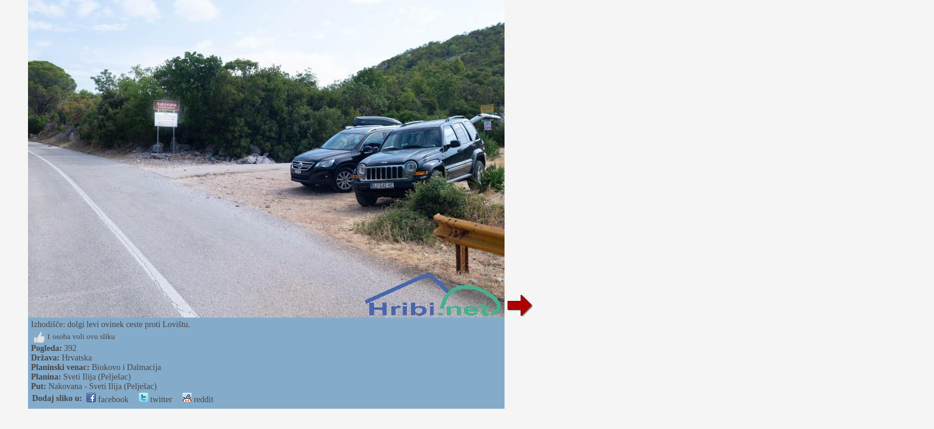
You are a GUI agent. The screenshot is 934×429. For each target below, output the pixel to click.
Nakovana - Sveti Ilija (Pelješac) (102, 386)
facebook (107, 399)
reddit (197, 399)
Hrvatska (77, 357)
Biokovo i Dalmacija (126, 367)
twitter (155, 399)
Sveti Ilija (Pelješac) (97, 376)
